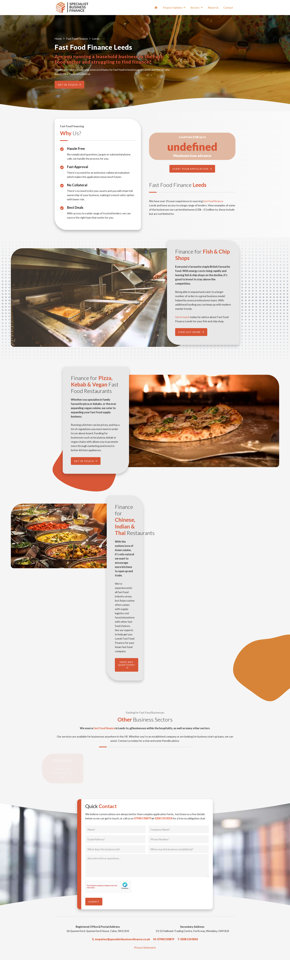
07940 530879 (142, 818)
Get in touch (182, 317)
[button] (184, 7)
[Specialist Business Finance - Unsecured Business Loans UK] (74, 7)
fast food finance (213, 201)
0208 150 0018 (163, 818)
